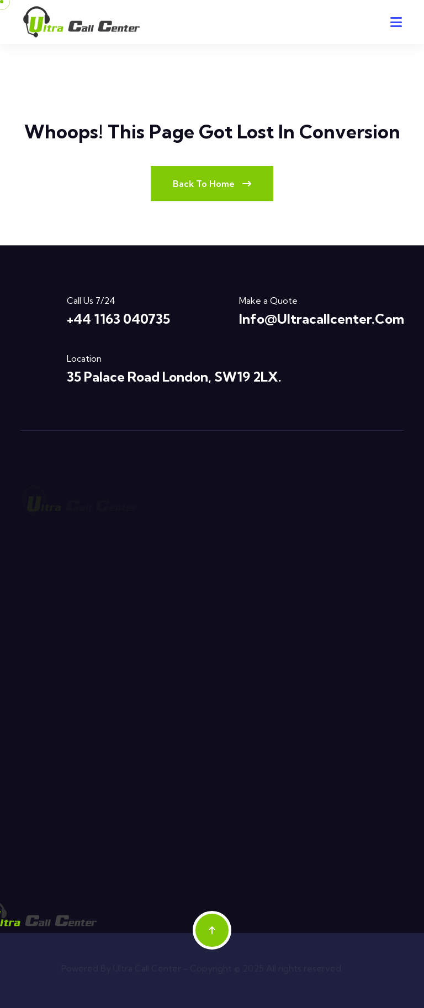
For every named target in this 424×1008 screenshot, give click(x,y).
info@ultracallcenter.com (321, 318)
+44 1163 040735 (118, 318)
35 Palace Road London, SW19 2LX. (174, 376)
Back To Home (212, 183)
